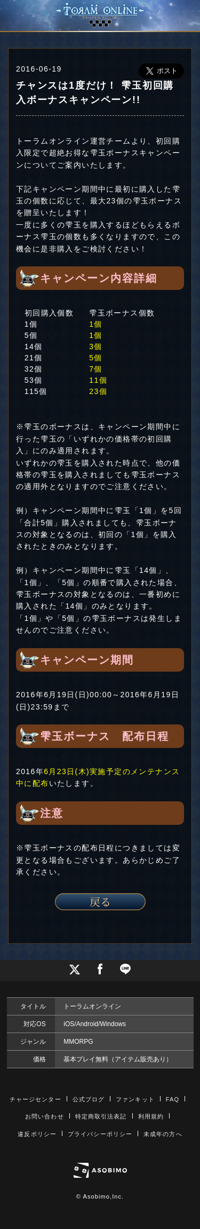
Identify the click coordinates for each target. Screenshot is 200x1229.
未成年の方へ (162, 1134)
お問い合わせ (44, 1116)
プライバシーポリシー (100, 1134)
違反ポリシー (37, 1134)
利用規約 (151, 1116)
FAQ (172, 1099)
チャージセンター (35, 1099)
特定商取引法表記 (101, 1116)
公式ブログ (89, 1099)
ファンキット (135, 1099)
